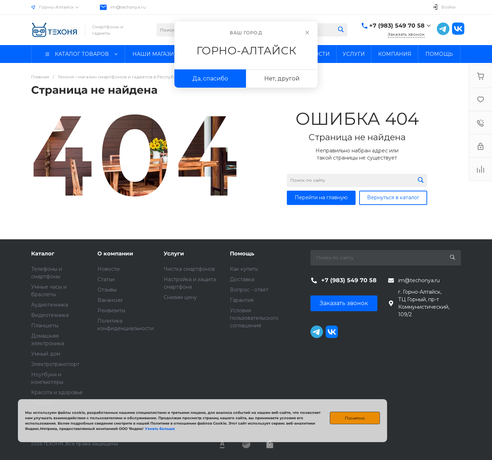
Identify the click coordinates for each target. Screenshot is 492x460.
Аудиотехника (49, 305)
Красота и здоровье (57, 392)
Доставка (242, 279)
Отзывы (107, 290)
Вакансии (109, 300)
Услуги (174, 253)
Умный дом (45, 354)
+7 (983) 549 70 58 (397, 25)
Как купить (244, 269)
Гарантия (242, 300)
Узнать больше (160, 428)
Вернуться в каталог (393, 197)
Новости (108, 269)
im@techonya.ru (128, 7)
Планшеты (44, 325)
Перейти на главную (321, 197)
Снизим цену (180, 297)
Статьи (106, 279)
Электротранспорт (55, 364)
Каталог (42, 253)
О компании (115, 253)
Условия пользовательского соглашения (254, 318)
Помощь (242, 253)
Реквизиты (111, 310)
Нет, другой (282, 78)
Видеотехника (50, 315)
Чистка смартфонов (189, 269)
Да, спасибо (210, 78)
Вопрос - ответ (249, 290)
